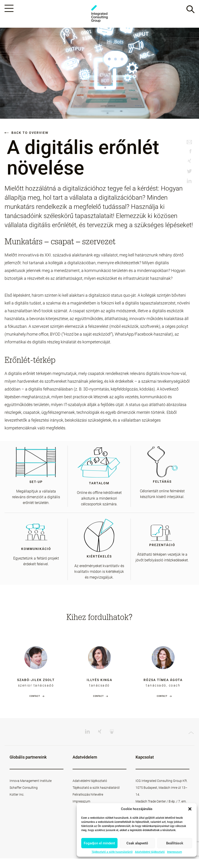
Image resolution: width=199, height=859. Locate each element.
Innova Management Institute (31, 781)
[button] (190, 809)
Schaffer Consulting (24, 788)
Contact (34, 697)
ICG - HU (99, 14)
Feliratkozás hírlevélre (88, 795)
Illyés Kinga (99, 680)
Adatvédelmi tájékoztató (150, 852)
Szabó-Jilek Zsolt (36, 680)
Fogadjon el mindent (99, 843)
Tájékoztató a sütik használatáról (112, 852)
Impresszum (174, 852)
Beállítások (174, 843)
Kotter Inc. (17, 795)
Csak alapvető (137, 843)
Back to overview (26, 133)
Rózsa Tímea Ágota (163, 680)
